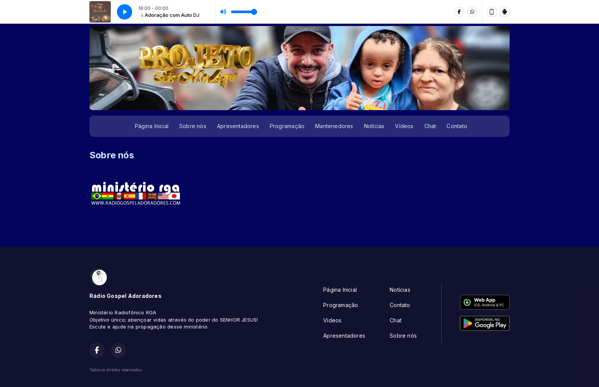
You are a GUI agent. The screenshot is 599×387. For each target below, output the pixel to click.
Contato (457, 126)
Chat (430, 126)
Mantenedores (334, 126)
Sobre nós (192, 126)
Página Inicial (151, 126)
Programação (287, 126)
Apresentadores (238, 126)
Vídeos (404, 126)
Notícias (374, 126)
